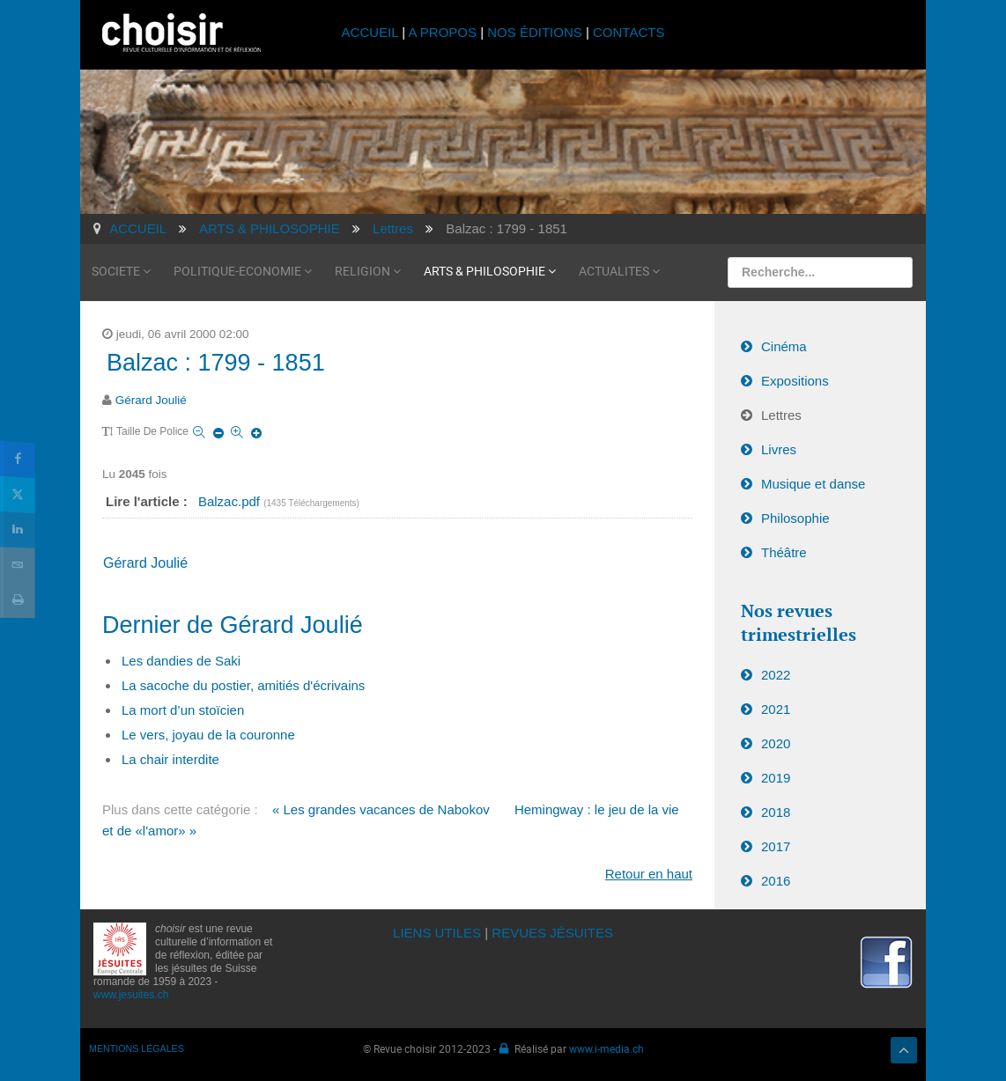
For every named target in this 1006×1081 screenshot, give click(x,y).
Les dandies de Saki (181, 660)
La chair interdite (170, 759)
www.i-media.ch (606, 1048)
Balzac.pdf (230, 501)
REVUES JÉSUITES (552, 932)
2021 (775, 709)
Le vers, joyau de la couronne (208, 734)
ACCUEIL (372, 32)
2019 (775, 777)
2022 (775, 674)
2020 (775, 743)
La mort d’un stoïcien (183, 709)
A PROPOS (442, 32)
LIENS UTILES (437, 932)
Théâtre (784, 552)
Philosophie (795, 518)
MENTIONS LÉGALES (136, 1048)
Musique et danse (813, 483)
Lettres (781, 415)
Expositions (795, 380)
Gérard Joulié (151, 400)
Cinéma (784, 346)
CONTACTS (628, 32)
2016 (775, 880)
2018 (775, 812)
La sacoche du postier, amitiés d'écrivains (243, 685)
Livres (778, 449)
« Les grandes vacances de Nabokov (381, 809)
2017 (775, 846)
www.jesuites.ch (130, 995)
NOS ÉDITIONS (534, 32)
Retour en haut (648, 873)
